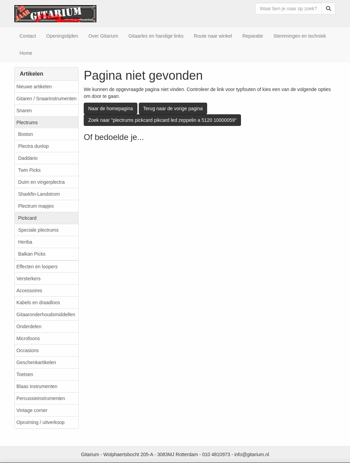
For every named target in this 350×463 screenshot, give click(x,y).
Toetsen (24, 374)
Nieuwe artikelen (34, 86)
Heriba (25, 242)
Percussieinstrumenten (40, 398)
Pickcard (27, 218)
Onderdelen (28, 326)
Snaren (24, 110)
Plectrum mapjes (36, 206)
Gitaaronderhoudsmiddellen (45, 314)
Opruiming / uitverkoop (40, 422)
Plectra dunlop (33, 146)
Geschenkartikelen (36, 362)
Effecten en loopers (36, 266)
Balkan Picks (31, 254)
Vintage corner (32, 410)
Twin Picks (29, 170)
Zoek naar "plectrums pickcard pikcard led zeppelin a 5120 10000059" (162, 120)
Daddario (28, 158)
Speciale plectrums (38, 230)
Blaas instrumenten (36, 386)
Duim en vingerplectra (41, 182)
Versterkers (28, 278)
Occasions (27, 350)
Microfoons (28, 338)
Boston (25, 134)
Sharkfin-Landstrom (39, 194)
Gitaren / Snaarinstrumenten (46, 98)
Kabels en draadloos (38, 302)
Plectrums (27, 122)
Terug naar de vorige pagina (173, 108)
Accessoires (29, 290)
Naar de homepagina (110, 108)
